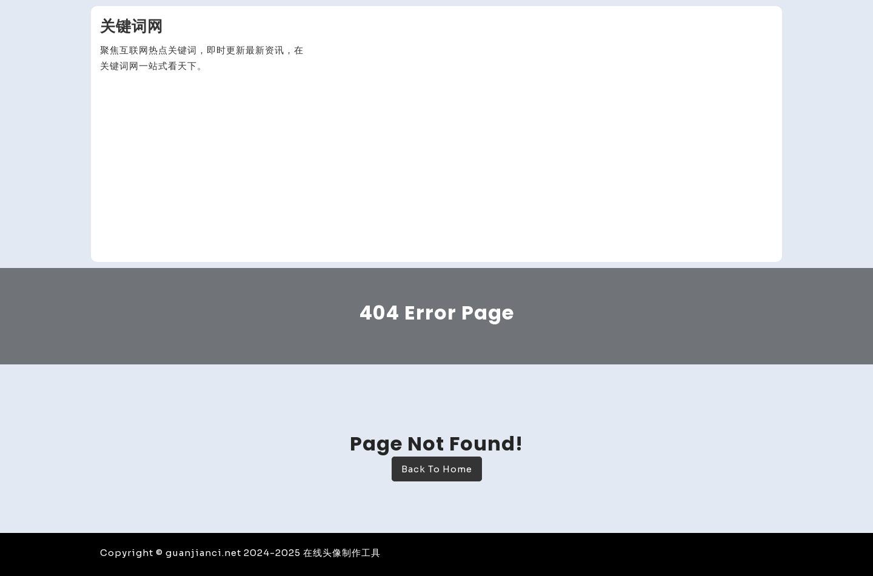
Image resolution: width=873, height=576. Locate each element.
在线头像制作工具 (342, 552)
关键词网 (131, 26)
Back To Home (436, 469)
